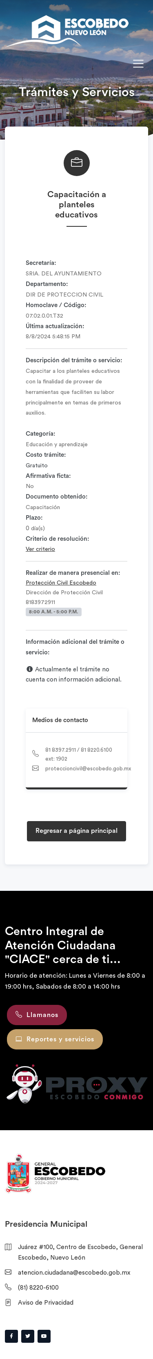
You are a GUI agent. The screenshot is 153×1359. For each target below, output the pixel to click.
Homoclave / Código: (56, 305)
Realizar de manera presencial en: (73, 573)
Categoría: (40, 434)
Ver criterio (40, 549)
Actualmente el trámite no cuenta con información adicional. (74, 674)
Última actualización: (55, 326)
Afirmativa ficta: (48, 476)
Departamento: (47, 284)
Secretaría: (41, 263)
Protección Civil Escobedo (61, 583)
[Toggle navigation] (138, 63)
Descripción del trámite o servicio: (74, 360)
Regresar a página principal (76, 831)
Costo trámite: (46, 455)
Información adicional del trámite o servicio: (75, 647)
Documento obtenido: (57, 497)
